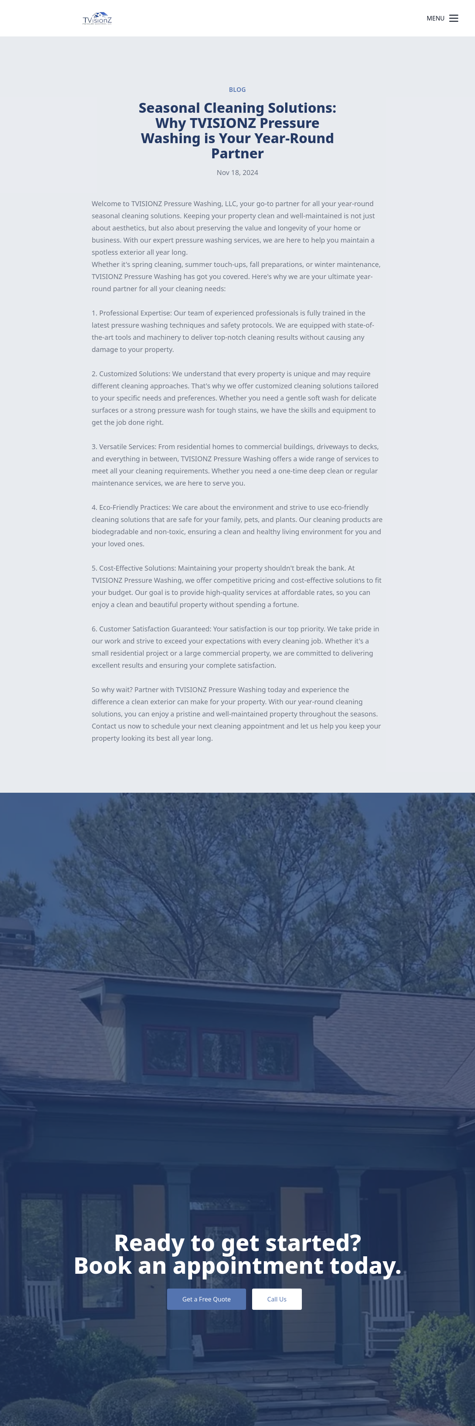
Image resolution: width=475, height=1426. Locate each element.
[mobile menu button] (454, 18)
